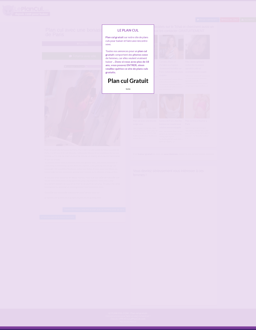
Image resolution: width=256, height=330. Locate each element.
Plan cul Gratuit (128, 80)
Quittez (128, 89)
